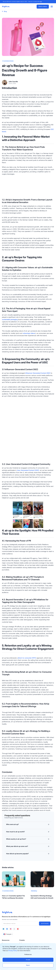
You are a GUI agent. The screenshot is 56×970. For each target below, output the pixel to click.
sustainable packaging (10, 319)
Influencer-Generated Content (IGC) (37, 373)
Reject (28, 965)
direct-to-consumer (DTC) (27, 658)
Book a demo (43, 6)
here (41, 1)
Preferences (28, 954)
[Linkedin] (3, 929)
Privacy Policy (12, 950)
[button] (7, 934)
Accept (28, 959)
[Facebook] (7, 929)
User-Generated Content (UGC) (28, 470)
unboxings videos (29, 333)
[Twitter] (14, 929)
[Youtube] (17, 929)
